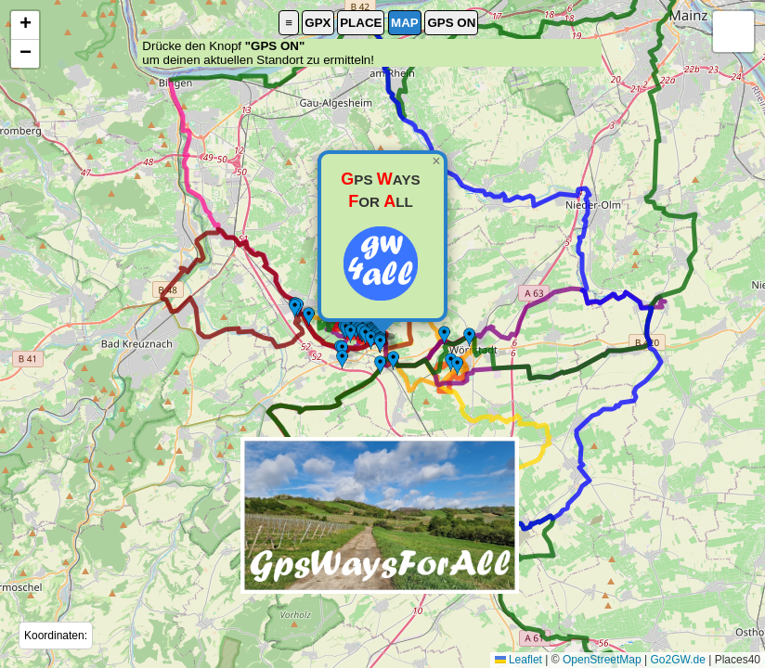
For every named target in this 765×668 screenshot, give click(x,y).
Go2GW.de (677, 659)
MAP (405, 23)
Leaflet (518, 659)
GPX (318, 23)
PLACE (361, 23)
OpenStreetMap (602, 659)
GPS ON (451, 23)
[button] (379, 515)
